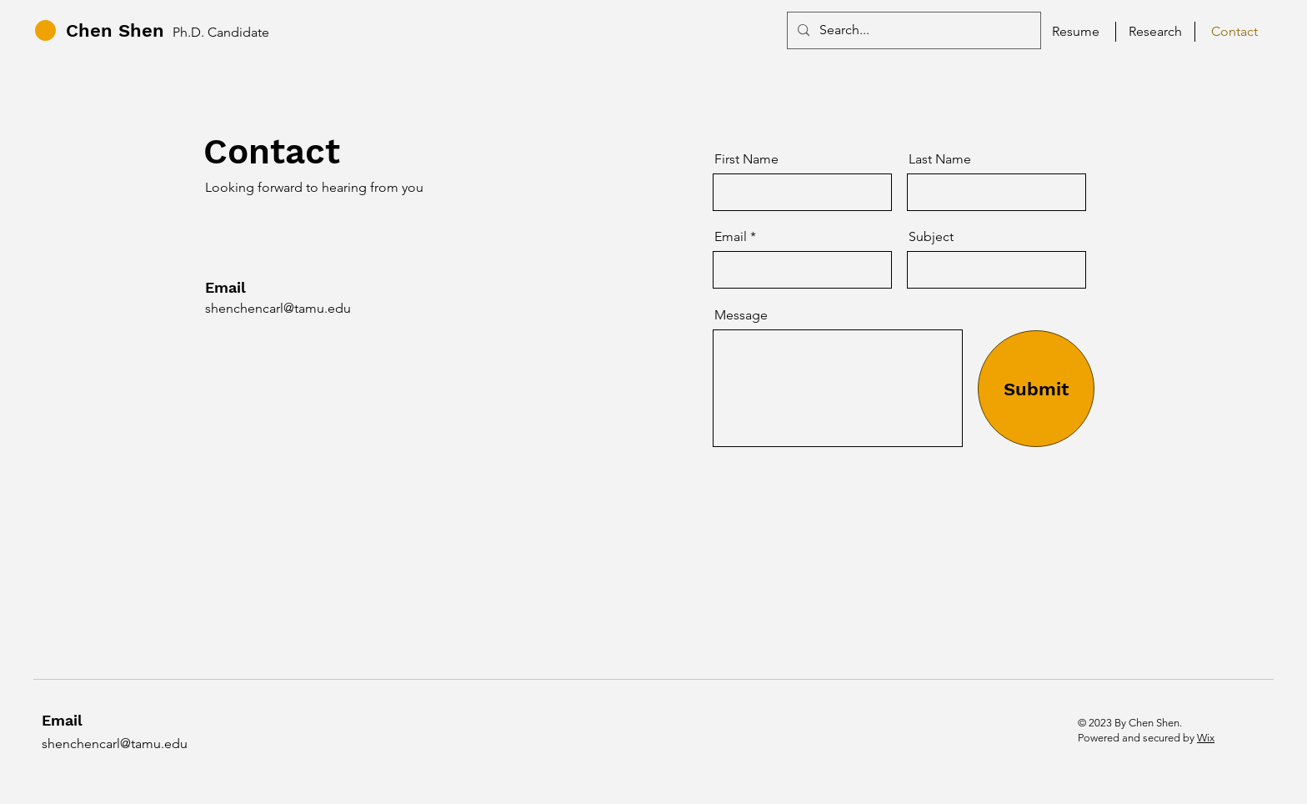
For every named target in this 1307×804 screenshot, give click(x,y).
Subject (931, 237)
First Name (746, 159)
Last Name (940, 159)
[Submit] (1036, 388)
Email (730, 237)
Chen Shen (115, 30)
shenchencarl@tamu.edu (278, 308)
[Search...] (912, 30)
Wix (1205, 737)
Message (741, 315)
